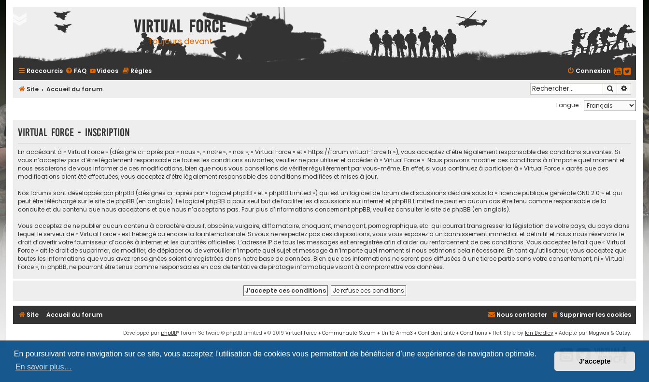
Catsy (623, 333)
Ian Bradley (539, 333)
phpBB (169, 333)
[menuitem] (75, 71)
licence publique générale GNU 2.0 (549, 193)
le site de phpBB (111, 201)
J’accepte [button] (595, 361)
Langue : (568, 105)
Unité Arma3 (397, 333)
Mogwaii (599, 333)
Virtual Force (301, 333)
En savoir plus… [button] (43, 367)
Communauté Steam (349, 333)
